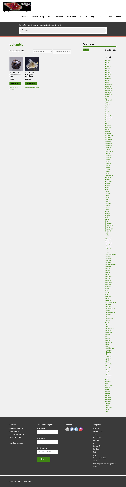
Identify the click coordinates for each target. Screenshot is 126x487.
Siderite (107, 344)
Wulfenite (108, 401)
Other (106, 294)
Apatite (107, 82)
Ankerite (107, 80)
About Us (83, 16)
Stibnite (107, 360)
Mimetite (107, 274)
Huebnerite (108, 231)
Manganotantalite (110, 265)
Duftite (107, 189)
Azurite (107, 98)
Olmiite (107, 288)
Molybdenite (108, 276)
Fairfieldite (108, 203)
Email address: (42, 449)
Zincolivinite (108, 407)
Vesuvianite (108, 386)
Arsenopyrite (109, 90)
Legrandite (108, 245)
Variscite (107, 384)
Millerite (107, 272)
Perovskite (108, 300)
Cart (99, 16)
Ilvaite (106, 233)
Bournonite (108, 116)
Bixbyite (107, 112)
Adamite (107, 62)
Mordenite (108, 280)
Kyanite (107, 241)
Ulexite (107, 380)
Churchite (108, 147)
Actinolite (108, 60)
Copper (107, 161)
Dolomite (107, 187)
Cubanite (107, 171)
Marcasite (108, 267)
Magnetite (108, 259)
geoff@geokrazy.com (16, 443)
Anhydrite (108, 78)
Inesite (107, 235)
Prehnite (107, 310)
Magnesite (108, 257)
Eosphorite (108, 193)
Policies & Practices (100, 458)
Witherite (107, 396)
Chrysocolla (108, 145)
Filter (86, 50)
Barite (106, 102)
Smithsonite (108, 350)
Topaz (107, 374)
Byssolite (107, 122)
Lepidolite (108, 247)
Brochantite (108, 118)
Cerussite (108, 132)
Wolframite (108, 399)
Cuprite (107, 173)
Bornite (107, 114)
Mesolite (107, 268)
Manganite (108, 263)
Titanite (107, 372)
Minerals (24, 16)
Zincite (107, 405)
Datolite (107, 179)
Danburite (108, 177)
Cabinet (27, 90)
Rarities (107, 324)
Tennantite (108, 368)
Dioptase (107, 185)
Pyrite (106, 316)
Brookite (107, 120)
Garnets (107, 213)
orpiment (107, 292)
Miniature (11, 93)
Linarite (107, 253)
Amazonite (108, 66)
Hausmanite (108, 223)
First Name (41, 428)
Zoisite (107, 411)
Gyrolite (107, 219)
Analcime (107, 68)
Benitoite (107, 106)
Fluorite (107, 209)
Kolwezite (108, 239)
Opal (106, 290)
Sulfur (106, 366)
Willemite (107, 394)
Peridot (107, 298)
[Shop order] (40, 51)
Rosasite (107, 334)
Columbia (12, 90)
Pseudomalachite (110, 312)
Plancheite (108, 306)
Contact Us (58, 16)
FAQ (49, 16)
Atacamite (108, 92)
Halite (106, 221)
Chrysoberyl (108, 143)
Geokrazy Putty (38, 16)
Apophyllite (108, 84)
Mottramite (108, 282)
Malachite (108, 261)
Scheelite (107, 338)
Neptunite (108, 286)
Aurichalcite (108, 94)
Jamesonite (108, 237)
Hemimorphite (109, 229)
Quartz (37, 90)
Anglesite (107, 76)
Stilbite (107, 362)
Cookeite (107, 159)
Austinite (107, 96)
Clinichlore (108, 153)
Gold (106, 217)
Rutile (106, 336)
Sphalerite (108, 352)
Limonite (107, 251)
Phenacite (108, 304)
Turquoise (108, 378)
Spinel (107, 354)
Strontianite (108, 364)
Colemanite (108, 155)
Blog (92, 16)
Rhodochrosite (109, 328)
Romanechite (109, 332)
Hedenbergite (109, 225)
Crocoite (107, 169)
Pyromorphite (109, 318)
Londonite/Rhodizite (111, 255)
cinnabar (107, 149)
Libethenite (108, 249)
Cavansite (108, 128)
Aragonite (108, 86)
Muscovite (108, 284)
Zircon (107, 409)
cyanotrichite (109, 175)
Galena (107, 211)
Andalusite (108, 72)
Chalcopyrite (108, 140)
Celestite (107, 130)
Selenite (107, 340)
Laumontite (108, 243)
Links (94, 455)
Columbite (108, 157)
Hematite (107, 227)
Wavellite (107, 392)
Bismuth (107, 110)
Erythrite (107, 197)
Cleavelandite (109, 151)
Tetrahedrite (108, 370)
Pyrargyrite (108, 314)
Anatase (107, 70)
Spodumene (108, 356)
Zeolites (107, 403)
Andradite (108, 74)
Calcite (107, 124)
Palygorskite (108, 296)
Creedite (107, 167)
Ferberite (107, 207)
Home (118, 16)
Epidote (107, 195)
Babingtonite (109, 100)
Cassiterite (108, 126)
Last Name (41, 439)
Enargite (107, 191)
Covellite (107, 165)
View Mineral (16, 86)
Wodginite (108, 397)
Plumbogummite (110, 308)
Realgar (107, 326)
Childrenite (108, 141)
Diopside (107, 183)
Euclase (107, 199)
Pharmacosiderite (110, 302)
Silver (106, 346)
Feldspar (107, 205)
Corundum (108, 163)
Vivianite (107, 388)
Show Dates (71, 16)
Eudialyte (107, 201)
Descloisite (108, 181)
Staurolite (108, 358)
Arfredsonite (108, 88)
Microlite (107, 270)
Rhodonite (108, 330)
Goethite (17, 90)
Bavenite (107, 104)
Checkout (108, 16)
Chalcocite (108, 138)
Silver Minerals (109, 348)
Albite (106, 64)
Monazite (107, 278)
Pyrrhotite (108, 320)
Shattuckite (108, 342)
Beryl (106, 108)
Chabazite (108, 134)
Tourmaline (108, 376)
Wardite (107, 390)
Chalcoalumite (109, 136)
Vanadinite (108, 382)
